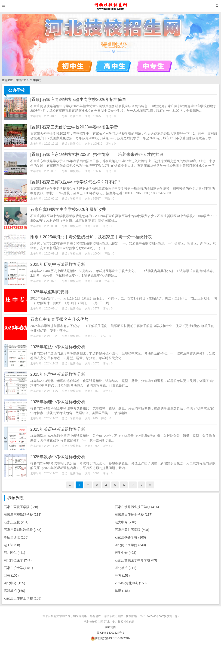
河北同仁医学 (18, 560)
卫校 (11, 575)
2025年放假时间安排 (49, 292)
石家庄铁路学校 (130, 537)
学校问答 (75, 198)
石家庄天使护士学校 (133, 514)
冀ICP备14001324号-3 (110, 632)
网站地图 (110, 627)
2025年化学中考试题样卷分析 (57, 374)
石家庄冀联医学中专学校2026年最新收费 (68, 209)
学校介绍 (75, 171)
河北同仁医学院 (130, 545)
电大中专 (125, 522)
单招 (122, 591)
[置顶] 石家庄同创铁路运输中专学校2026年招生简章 (78, 99)
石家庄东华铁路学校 (22, 514)
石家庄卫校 (16, 522)
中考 (122, 575)
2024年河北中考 (131, 583)
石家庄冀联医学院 (21, 507)
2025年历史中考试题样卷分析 (57, 264)
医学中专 (125, 552)
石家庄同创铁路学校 (22, 530)
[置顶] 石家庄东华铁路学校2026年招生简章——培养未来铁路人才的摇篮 (97, 154)
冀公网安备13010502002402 (112, 638)
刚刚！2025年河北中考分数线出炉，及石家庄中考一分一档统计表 (91, 237)
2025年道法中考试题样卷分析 (57, 347)
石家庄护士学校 (18, 568)
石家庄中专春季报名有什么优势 (59, 319)
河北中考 (14, 583)
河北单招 (125, 568)
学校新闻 (75, 446)
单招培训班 (16, 537)
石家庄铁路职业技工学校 (137, 507)
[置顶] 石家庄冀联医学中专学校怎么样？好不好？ (75, 182)
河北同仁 (14, 552)
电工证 (12, 545)
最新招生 (75, 116)
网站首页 (21, 80)
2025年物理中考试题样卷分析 (57, 402)
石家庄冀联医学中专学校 (136, 560)
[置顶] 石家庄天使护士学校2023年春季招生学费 (74, 127)
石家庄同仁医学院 (132, 530)
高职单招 (14, 591)
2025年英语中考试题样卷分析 (57, 429)
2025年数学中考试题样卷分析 (57, 456)
